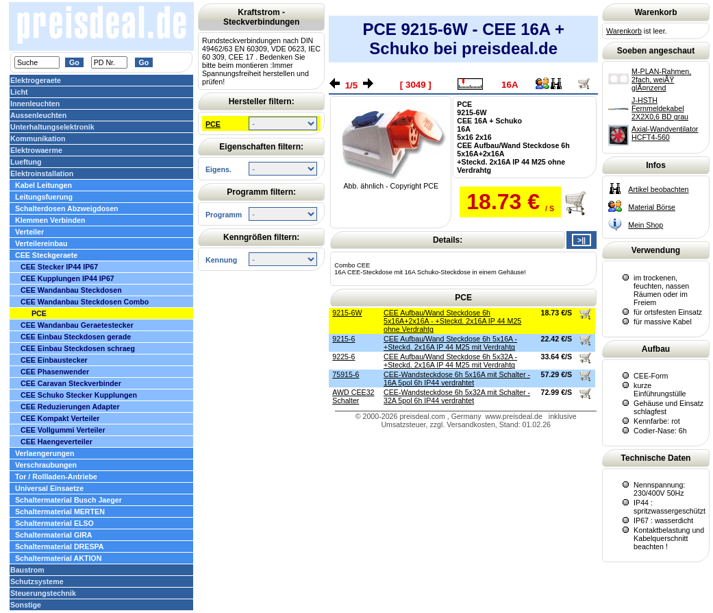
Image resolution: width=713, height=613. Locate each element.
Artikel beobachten (658, 189)
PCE (213, 124)
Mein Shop (645, 225)
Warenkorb (624, 31)
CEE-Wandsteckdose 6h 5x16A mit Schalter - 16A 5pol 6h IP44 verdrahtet (457, 378)
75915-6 (345, 374)
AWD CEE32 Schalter (353, 396)
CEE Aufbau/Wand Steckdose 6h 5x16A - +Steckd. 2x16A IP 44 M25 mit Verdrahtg (450, 343)
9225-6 (343, 356)
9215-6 (343, 339)
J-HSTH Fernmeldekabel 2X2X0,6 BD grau (659, 108)
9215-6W (347, 313)
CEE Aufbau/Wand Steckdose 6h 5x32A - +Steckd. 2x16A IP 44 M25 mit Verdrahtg (450, 360)
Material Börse (651, 207)
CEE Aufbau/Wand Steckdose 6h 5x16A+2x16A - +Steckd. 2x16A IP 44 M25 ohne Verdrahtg (452, 321)
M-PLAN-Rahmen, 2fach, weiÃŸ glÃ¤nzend (661, 79)
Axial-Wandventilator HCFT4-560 (664, 133)
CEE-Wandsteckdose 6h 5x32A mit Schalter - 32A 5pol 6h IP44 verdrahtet (457, 396)
